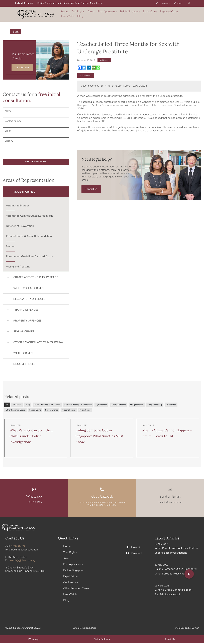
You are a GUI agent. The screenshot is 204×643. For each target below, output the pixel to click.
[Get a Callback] (102, 489)
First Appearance (107, 11)
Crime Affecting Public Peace (47, 404)
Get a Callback (102, 496)
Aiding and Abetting (18, 266)
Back (16, 32)
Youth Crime (84, 410)
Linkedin (133, 547)
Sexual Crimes (51, 410)
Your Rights (78, 11)
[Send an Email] (170, 489)
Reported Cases (169, 11)
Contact (178, 3)
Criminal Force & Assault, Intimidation (29, 236)
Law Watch (67, 16)
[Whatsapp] (98, 68)
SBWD (195, 627)
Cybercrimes (101, 404)
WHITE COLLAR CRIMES (28, 288)
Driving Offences (118, 404)
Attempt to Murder (17, 205)
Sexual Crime (35, 410)
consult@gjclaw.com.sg (21, 560)
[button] (189, 3)
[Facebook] (80, 68)
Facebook (134, 553)
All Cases (104, 60)
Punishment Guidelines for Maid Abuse (29, 256)
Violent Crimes (68, 410)
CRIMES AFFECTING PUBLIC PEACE (35, 277)
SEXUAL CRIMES (23, 331)
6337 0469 (18, 546)
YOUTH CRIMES (23, 353)
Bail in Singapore (130, 11)
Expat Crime (150, 11)
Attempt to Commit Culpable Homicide (29, 216)
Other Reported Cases (15, 410)
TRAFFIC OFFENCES (26, 309)
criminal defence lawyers (96, 114)
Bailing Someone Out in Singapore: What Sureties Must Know (69, 3)
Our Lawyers (163, 3)
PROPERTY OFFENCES (27, 320)
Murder (10, 246)
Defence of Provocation (20, 226)
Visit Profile (22, 67)
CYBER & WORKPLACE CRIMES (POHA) (38, 342)
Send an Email (169, 496)
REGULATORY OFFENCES (29, 299)
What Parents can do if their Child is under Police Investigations (31, 436)
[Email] (94, 68)
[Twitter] (84, 68)
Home (64, 11)
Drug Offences (136, 404)
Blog (80, 16)
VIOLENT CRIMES (24, 191)
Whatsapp (34, 496)
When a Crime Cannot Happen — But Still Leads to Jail (175, 592)
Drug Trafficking (154, 404)
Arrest (91, 11)
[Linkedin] (89, 68)
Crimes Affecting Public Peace (78, 404)
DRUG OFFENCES (24, 364)
